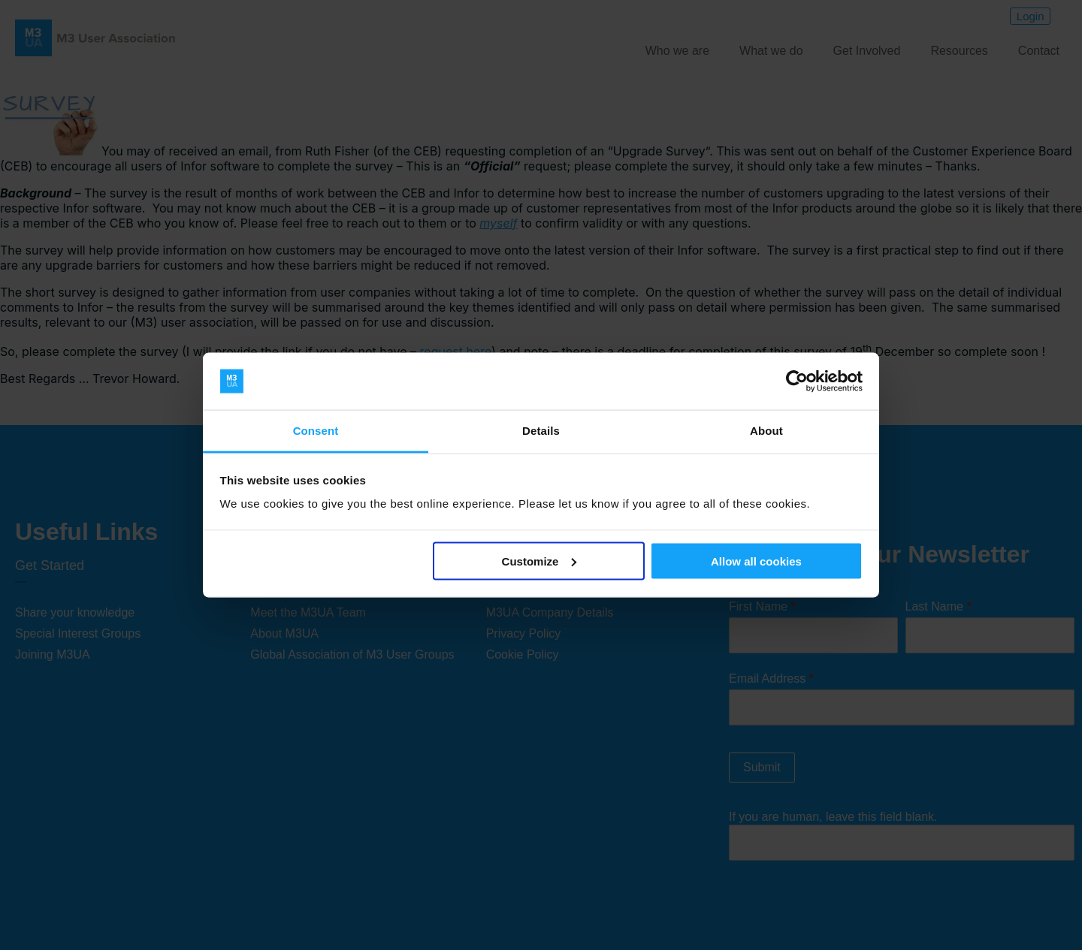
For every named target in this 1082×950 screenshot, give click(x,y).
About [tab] (766, 430)
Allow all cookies (756, 560)
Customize (539, 560)
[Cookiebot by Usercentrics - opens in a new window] (797, 381)
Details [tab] (541, 430)
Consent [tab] (316, 430)
